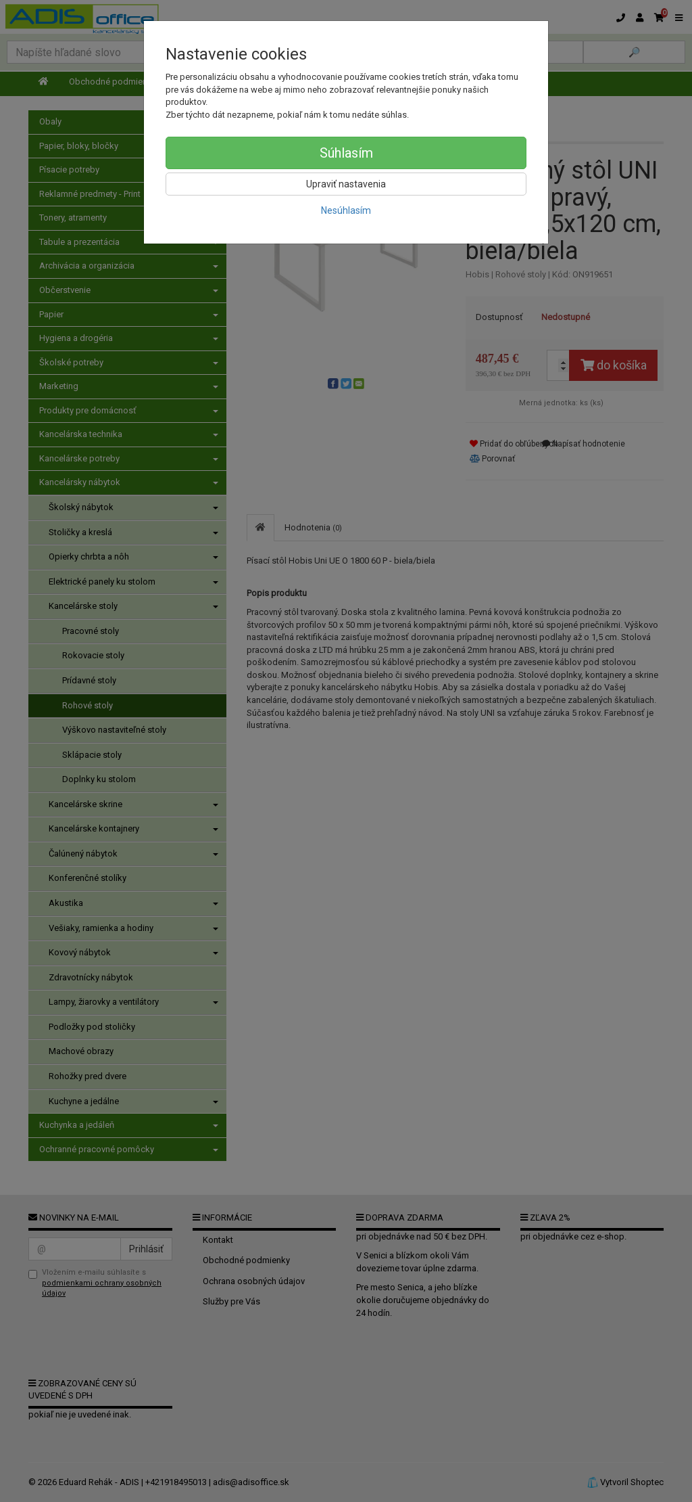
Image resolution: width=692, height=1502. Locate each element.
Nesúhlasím (346, 210)
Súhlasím (346, 153)
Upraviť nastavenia (346, 184)
